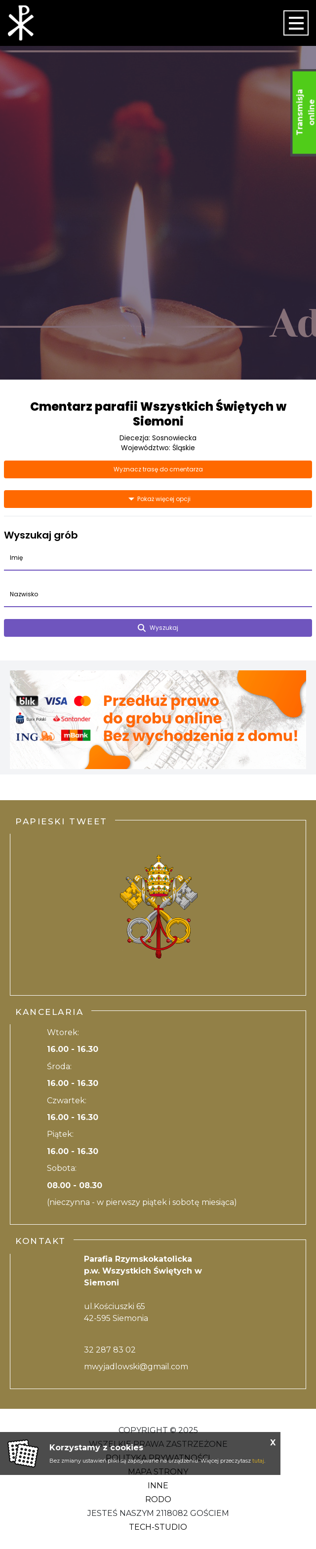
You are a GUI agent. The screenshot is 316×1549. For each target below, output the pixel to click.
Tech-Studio (158, 1527)
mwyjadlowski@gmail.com (136, 1366)
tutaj (258, 1460)
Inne (158, 1485)
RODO (158, 1499)
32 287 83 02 (110, 1350)
